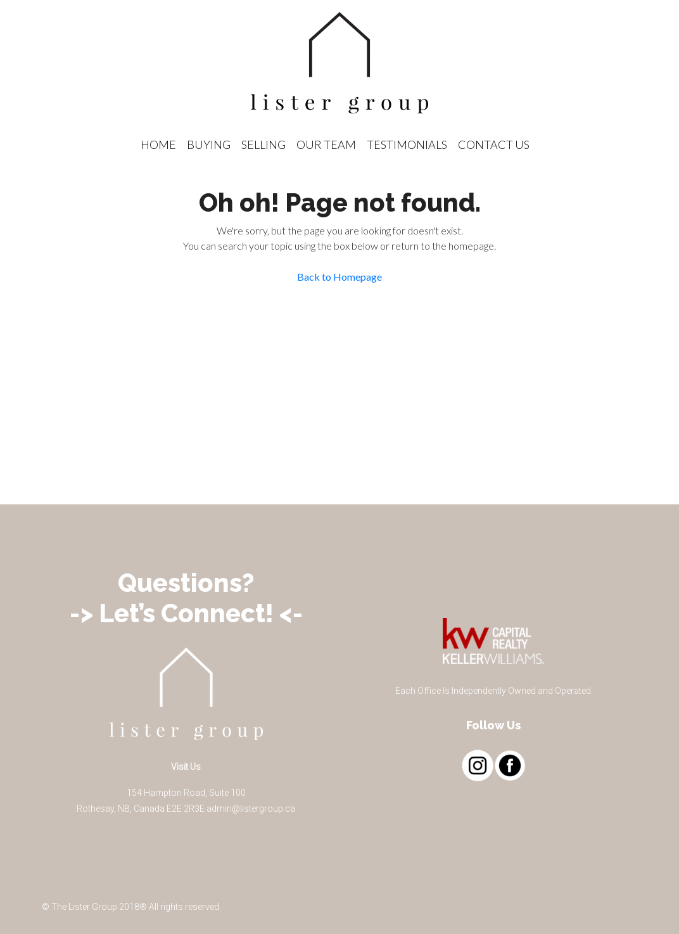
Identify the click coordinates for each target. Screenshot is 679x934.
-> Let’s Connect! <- (186, 613)
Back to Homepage (339, 277)
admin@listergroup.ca (250, 808)
